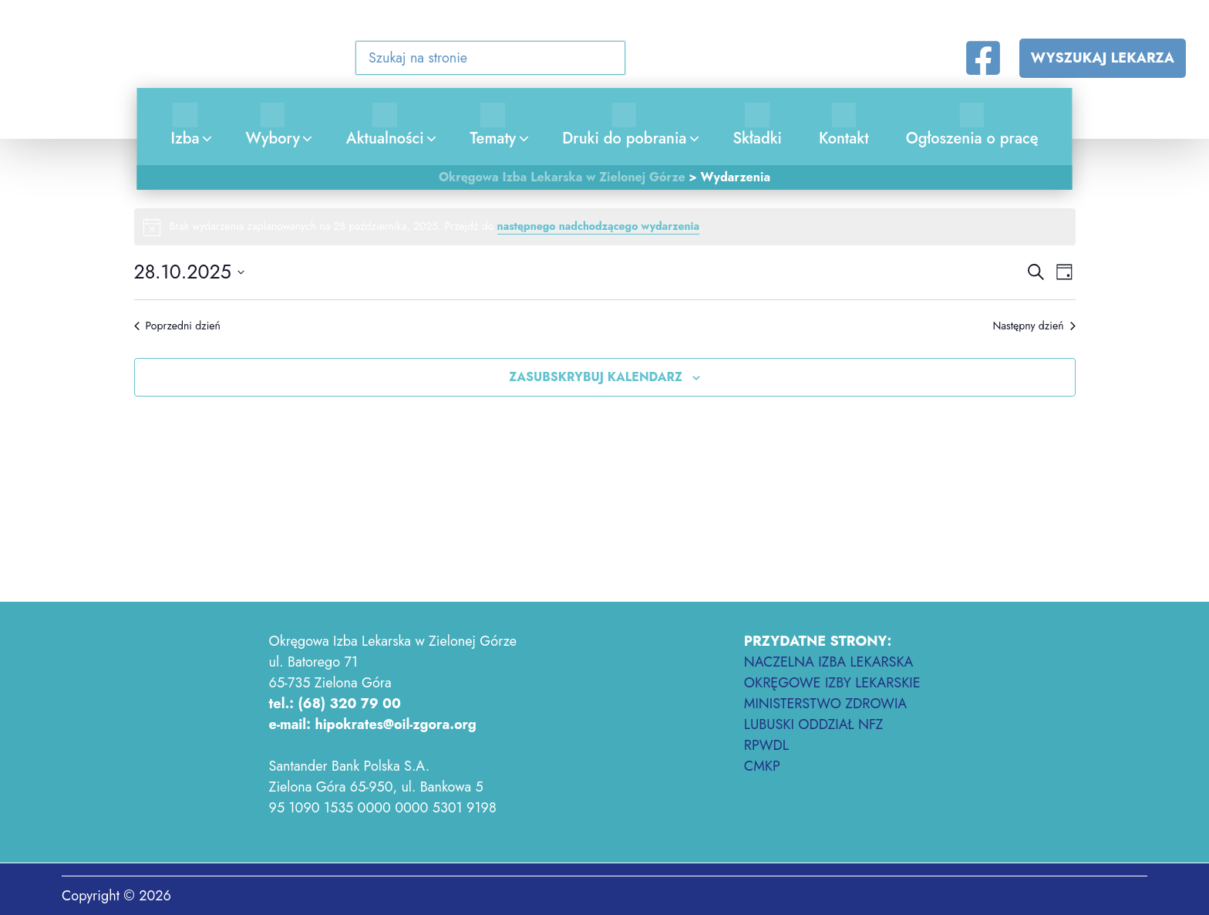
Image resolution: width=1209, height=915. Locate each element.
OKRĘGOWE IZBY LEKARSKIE (832, 683)
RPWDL (766, 745)
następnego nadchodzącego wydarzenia (598, 226)
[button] (604, 61)
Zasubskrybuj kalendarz (595, 377)
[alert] (605, 226)
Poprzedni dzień (177, 326)
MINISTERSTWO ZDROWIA (825, 704)
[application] (203, 138)
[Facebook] (983, 58)
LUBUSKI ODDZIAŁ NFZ (814, 724)
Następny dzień (1033, 326)
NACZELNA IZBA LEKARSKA (829, 662)
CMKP (762, 766)
